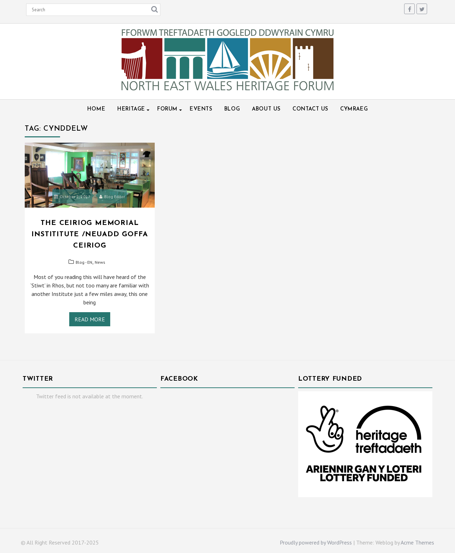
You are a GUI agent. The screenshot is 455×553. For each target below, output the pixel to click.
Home (96, 109)
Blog (232, 109)
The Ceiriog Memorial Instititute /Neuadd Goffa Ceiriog (89, 234)
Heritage (131, 109)
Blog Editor (112, 196)
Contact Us (310, 109)
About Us (266, 109)
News (100, 262)
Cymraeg (354, 109)
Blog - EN (84, 262)
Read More (90, 319)
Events (201, 109)
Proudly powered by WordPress (316, 542)
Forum (167, 109)
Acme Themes (417, 542)
